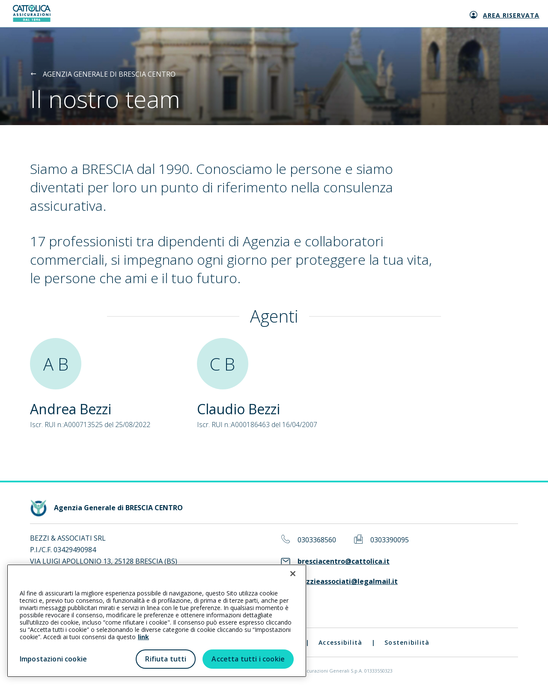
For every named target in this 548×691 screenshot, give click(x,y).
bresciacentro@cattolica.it (344, 561)
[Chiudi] (292, 573)
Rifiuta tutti (165, 659)
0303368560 (317, 540)
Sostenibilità (406, 642)
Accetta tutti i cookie (248, 659)
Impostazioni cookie (53, 659)
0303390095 (389, 540)
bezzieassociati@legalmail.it (348, 581)
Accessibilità (340, 642)
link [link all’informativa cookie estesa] (143, 637)
